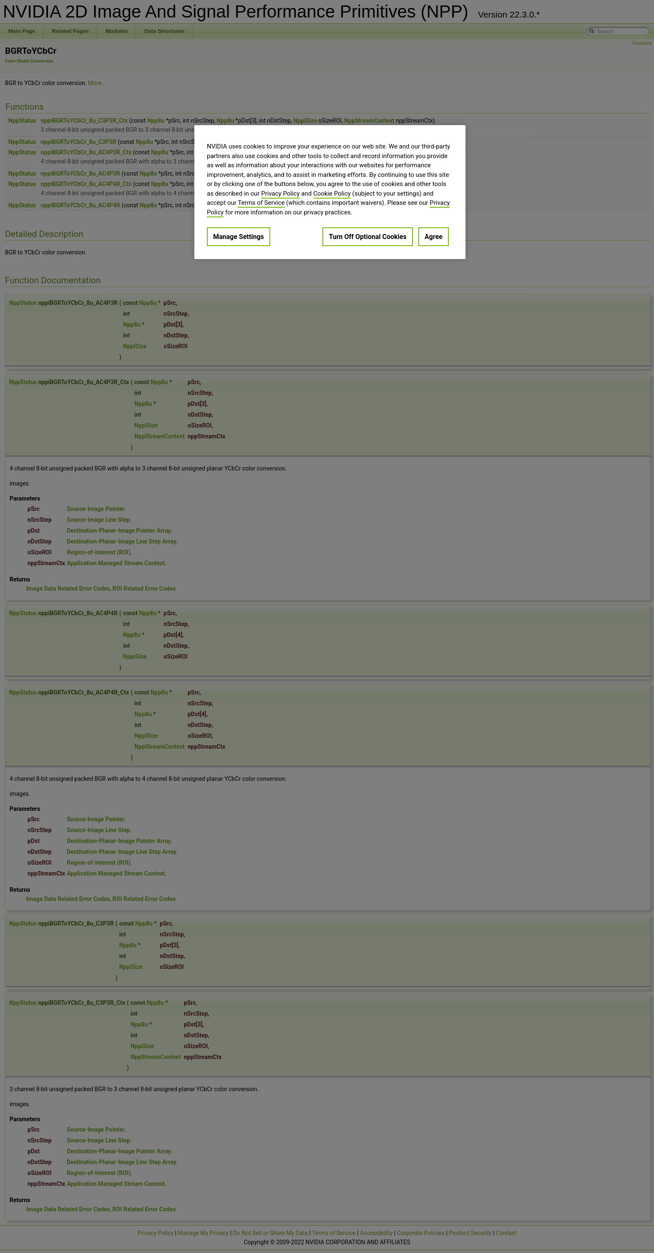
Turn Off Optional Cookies (367, 237)
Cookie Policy (332, 193)
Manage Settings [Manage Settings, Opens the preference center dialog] (238, 237)
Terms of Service (261, 202)
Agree (434, 237)
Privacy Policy (280, 193)
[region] (329, 192)
